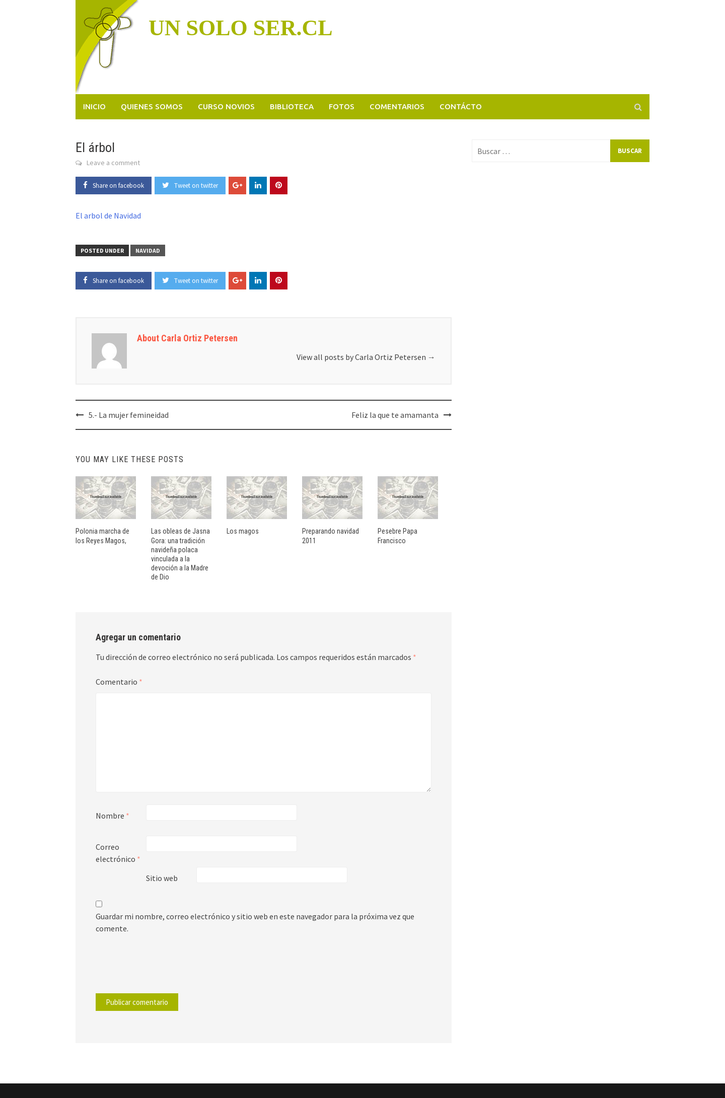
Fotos (341, 106)
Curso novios (226, 106)
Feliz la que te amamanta (395, 415)
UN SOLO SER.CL (241, 28)
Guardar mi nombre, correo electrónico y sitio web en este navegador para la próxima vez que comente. (255, 922)
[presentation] (164, 968)
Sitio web (162, 878)
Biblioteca (292, 106)
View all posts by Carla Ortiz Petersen (366, 357)
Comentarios (397, 106)
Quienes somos (152, 106)
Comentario (119, 682)
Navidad (147, 250)
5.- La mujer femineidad (129, 415)
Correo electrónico (118, 853)
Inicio (94, 106)
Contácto (461, 106)
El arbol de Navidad (108, 215)
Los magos (243, 531)
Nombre (112, 816)
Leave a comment (113, 162)
